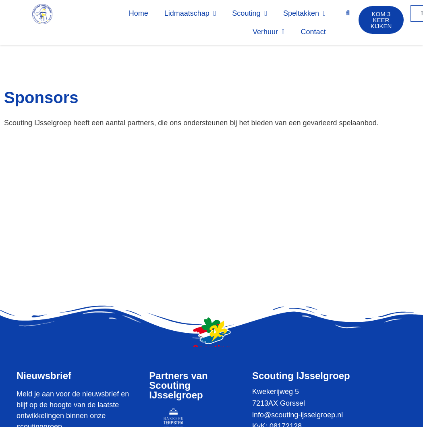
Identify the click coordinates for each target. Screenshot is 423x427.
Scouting (249, 13)
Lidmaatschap (190, 13)
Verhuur (269, 31)
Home (138, 13)
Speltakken (304, 13)
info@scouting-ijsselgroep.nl (297, 415)
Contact (313, 32)
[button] (348, 13)
